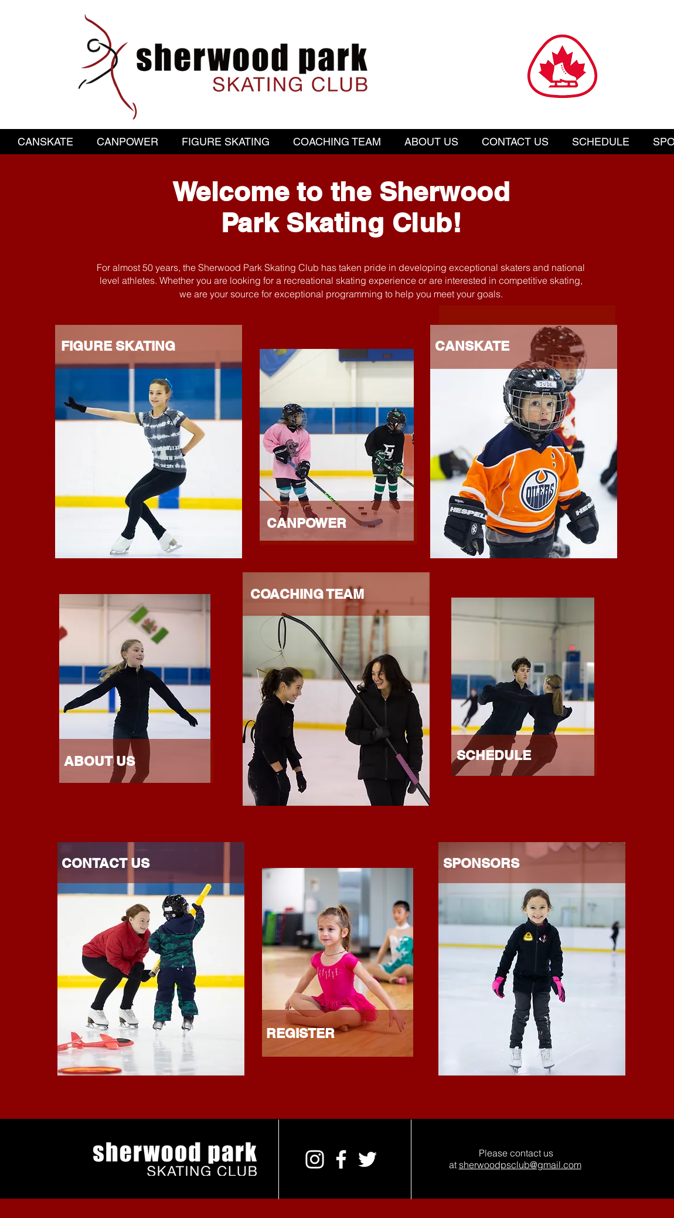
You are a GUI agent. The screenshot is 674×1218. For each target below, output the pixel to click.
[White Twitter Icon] (367, 1159)
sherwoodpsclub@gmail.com (520, 1164)
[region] (336, 479)
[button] (45, 141)
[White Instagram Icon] (314, 1159)
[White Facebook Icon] (341, 1159)
